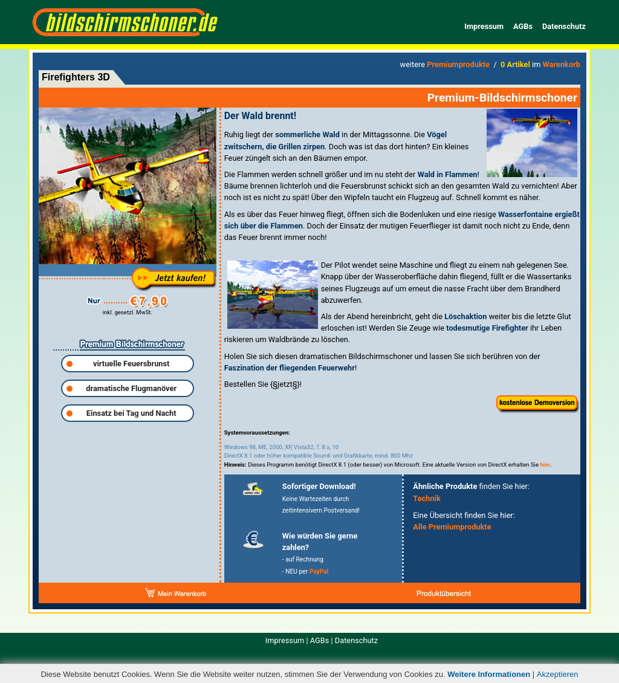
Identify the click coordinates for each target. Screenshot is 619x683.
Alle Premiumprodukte (452, 526)
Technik (427, 498)
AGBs (523, 26)
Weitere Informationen (488, 674)
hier (545, 464)
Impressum (484, 26)
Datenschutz (564, 26)
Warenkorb (561, 64)
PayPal (319, 571)
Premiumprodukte (458, 64)
